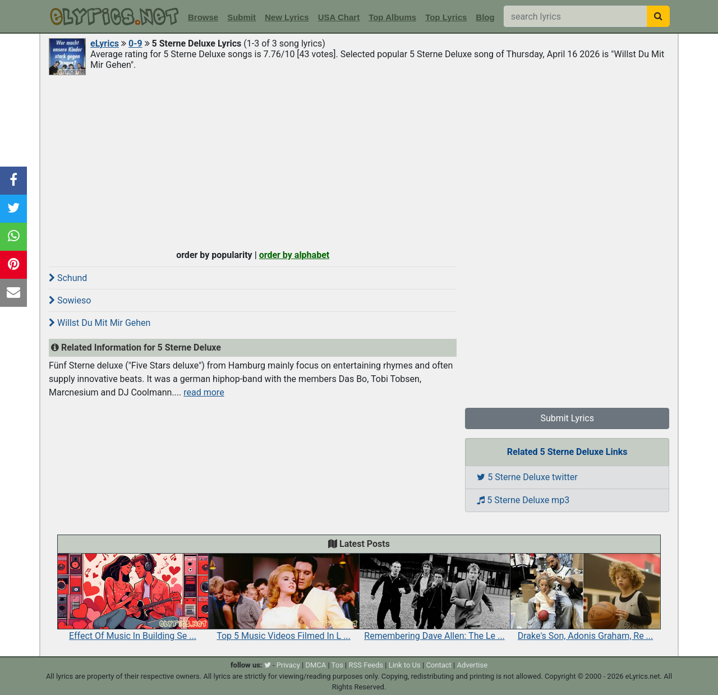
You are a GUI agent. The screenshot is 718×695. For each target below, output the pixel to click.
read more (203, 392)
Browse (203, 17)
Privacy (288, 665)
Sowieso (70, 300)
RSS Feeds (366, 665)
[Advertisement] (359, 161)
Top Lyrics (446, 17)
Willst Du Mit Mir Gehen (99, 322)
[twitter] (267, 665)
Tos (337, 665)
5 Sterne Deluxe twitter (527, 477)
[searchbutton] (658, 16)
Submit (241, 17)
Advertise (472, 665)
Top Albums (392, 17)
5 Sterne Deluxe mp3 (523, 500)
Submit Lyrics (567, 418)
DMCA (315, 665)
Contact (438, 665)
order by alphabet (294, 255)
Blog (485, 17)
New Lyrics (287, 17)
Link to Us (405, 665)
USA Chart (339, 17)
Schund (68, 278)
